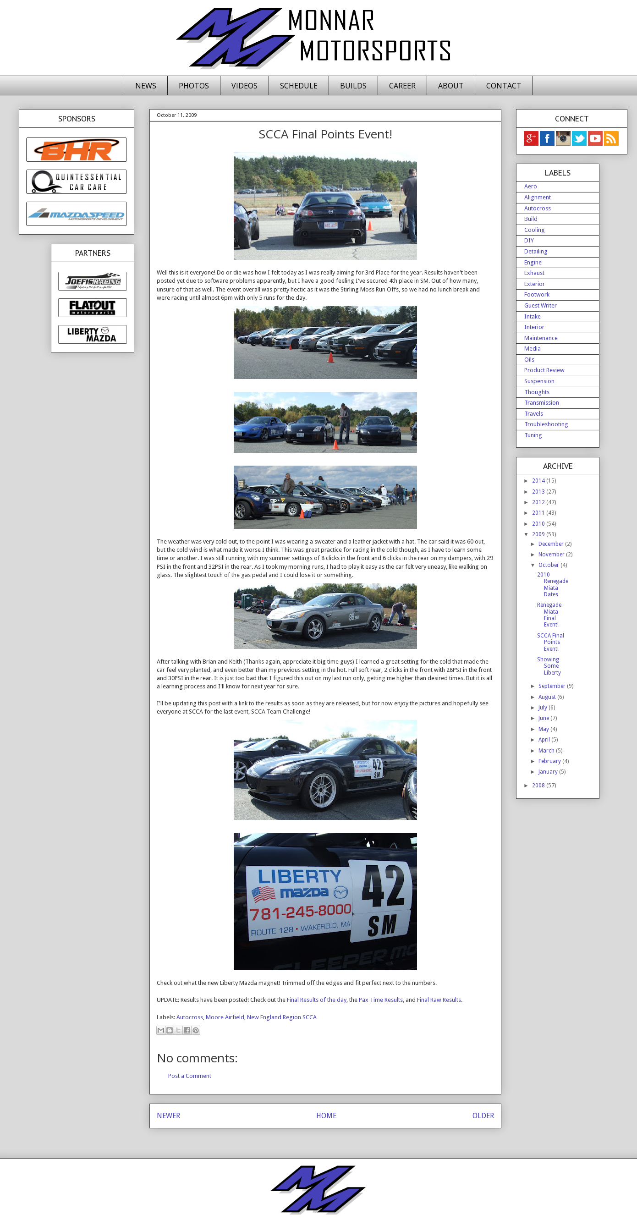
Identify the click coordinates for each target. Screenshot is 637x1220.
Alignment (537, 197)
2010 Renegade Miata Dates (552, 585)
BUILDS (353, 86)
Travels (533, 413)
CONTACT (504, 86)
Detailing (536, 251)
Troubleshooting (546, 424)
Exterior (534, 283)
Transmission (541, 402)
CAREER (402, 86)
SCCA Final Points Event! (550, 642)
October (549, 565)
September (552, 686)
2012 (539, 502)
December (551, 544)
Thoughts (536, 392)
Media (532, 348)
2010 (539, 524)
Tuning (533, 435)
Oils (529, 359)
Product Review (544, 370)
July (543, 707)
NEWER (168, 1115)
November (552, 554)
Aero (530, 186)
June (544, 718)
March (547, 750)
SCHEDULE (299, 86)
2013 (539, 492)
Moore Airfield (225, 1017)
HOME (326, 1115)
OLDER (483, 1115)
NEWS (145, 86)
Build (531, 218)
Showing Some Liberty (549, 666)
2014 (539, 481)
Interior (534, 327)
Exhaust (534, 272)
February (550, 761)
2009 (539, 534)
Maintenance (541, 338)
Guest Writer (540, 305)
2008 (539, 785)
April (544, 739)
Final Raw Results (438, 999)
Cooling (534, 229)
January (548, 772)
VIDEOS (244, 86)
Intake (532, 316)
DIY (529, 240)
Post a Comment (189, 1075)
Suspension (539, 381)
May (544, 729)
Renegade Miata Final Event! (549, 615)
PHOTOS (194, 86)
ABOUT (451, 86)
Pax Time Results (380, 999)
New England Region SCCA (282, 1017)
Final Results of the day (316, 999)
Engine (533, 262)
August (547, 697)
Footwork (536, 294)
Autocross (189, 1017)
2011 (539, 513)
